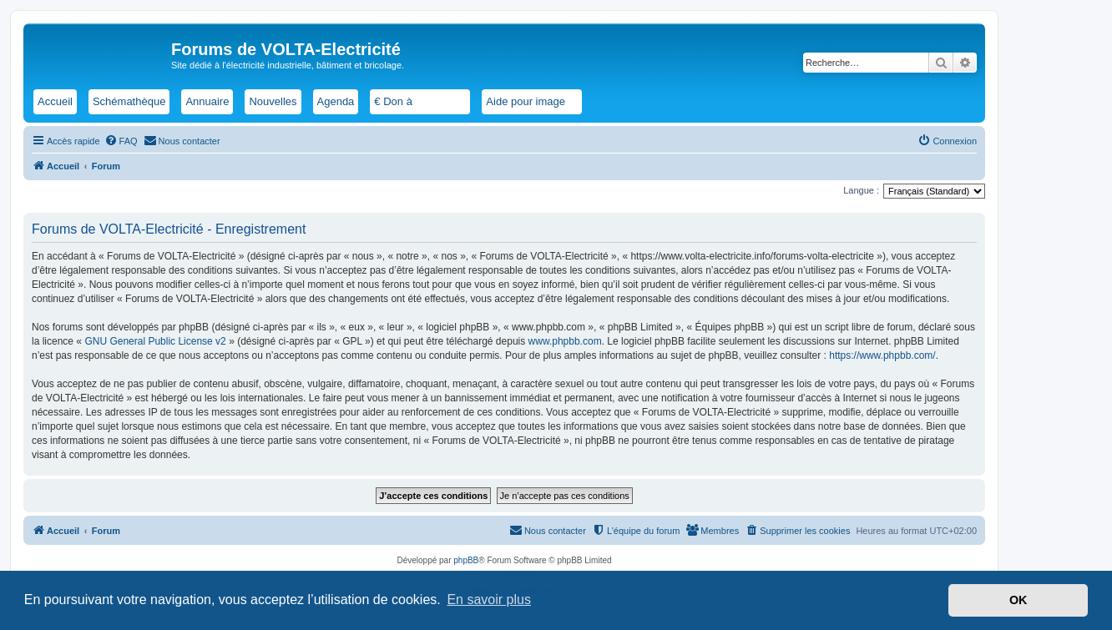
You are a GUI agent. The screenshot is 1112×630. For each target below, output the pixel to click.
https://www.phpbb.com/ (882, 355)
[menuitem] (121, 141)
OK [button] (1018, 600)
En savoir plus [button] (489, 599)
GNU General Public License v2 (154, 341)
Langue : (861, 190)
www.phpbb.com (565, 341)
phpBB (465, 560)
